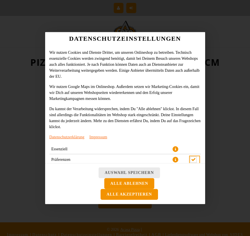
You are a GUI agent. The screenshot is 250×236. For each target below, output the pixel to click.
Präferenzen (61, 159)
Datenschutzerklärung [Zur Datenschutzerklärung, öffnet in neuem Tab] (67, 137)
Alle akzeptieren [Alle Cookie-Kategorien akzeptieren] (129, 194)
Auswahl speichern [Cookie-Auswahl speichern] (129, 173)
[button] (175, 149)
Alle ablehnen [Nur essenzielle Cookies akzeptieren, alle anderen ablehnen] (129, 183)
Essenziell (59, 149)
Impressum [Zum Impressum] (98, 137)
